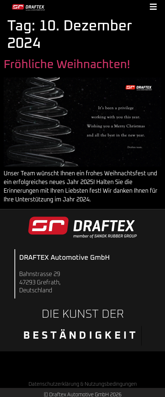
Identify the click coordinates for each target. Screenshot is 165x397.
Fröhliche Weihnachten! (67, 65)
